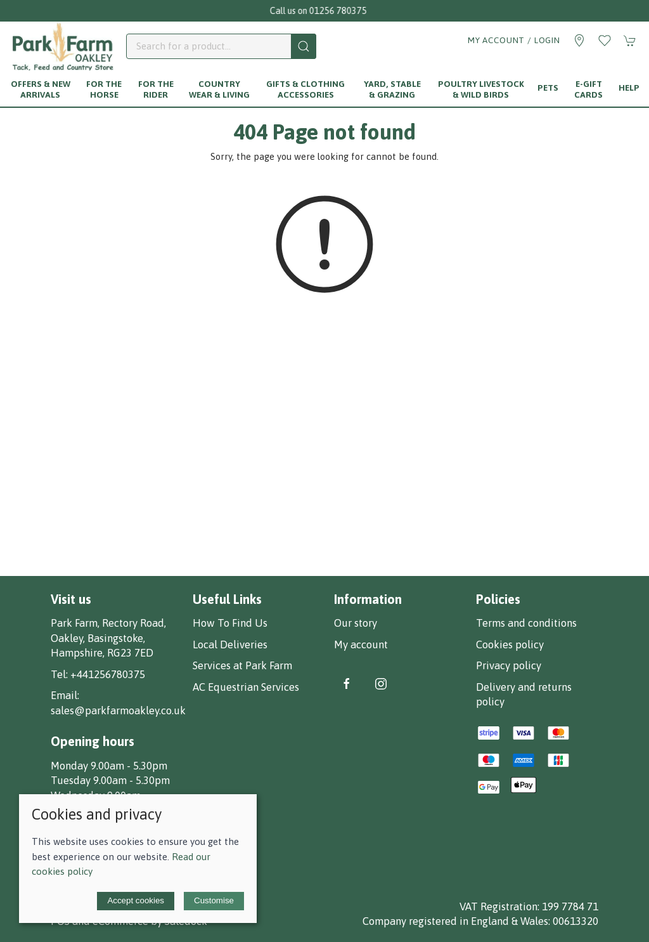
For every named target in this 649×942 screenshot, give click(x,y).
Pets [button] (547, 87)
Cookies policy (510, 644)
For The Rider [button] (156, 89)
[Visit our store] (579, 40)
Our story (355, 623)
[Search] (221, 46)
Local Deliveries (230, 644)
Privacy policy (508, 665)
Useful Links (227, 599)
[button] (604, 40)
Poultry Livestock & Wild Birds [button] (481, 89)
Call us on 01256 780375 (324, 11)
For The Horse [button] (104, 89)
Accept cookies (135, 900)
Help (629, 87)
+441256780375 (107, 674)
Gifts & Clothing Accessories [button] (305, 89)
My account (361, 644)
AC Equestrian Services (246, 687)
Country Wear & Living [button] (219, 89)
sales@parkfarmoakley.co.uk (118, 710)
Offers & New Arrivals (40, 89)
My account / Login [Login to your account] (514, 40)
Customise (214, 900)
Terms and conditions (526, 623)
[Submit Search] (303, 46)
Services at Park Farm (242, 665)
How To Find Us (230, 623)
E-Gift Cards (588, 89)
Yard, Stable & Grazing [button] (392, 89)
